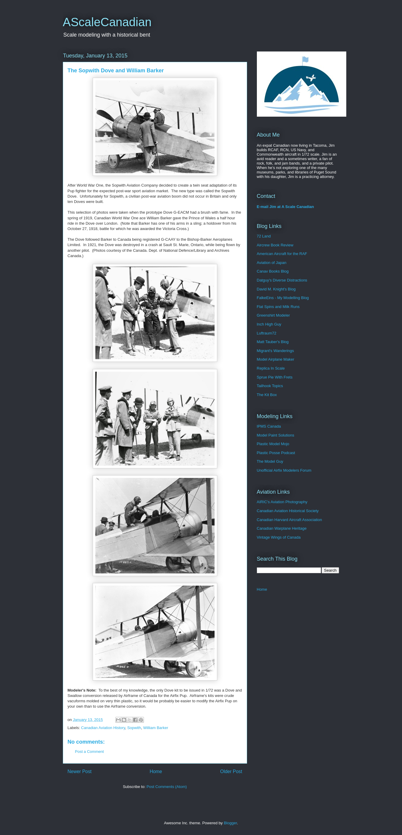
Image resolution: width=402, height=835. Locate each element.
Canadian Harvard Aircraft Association (289, 519)
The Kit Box (267, 395)
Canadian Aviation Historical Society (288, 511)
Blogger (230, 823)
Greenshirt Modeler (273, 315)
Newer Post (80, 771)
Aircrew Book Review (275, 245)
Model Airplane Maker (275, 359)
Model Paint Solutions (275, 435)
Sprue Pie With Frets (275, 377)
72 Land (264, 236)
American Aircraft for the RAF (282, 253)
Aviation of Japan (272, 262)
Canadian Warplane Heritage (282, 528)
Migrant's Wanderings (275, 350)
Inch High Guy (269, 324)
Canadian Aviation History (103, 727)
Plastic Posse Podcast (276, 453)
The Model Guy (270, 461)
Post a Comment (89, 751)
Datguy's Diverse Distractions (282, 280)
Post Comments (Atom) (167, 786)
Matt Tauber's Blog (273, 342)
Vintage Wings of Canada (279, 537)
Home (156, 771)
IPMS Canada (269, 426)
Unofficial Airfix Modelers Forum (284, 470)
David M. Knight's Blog (276, 289)
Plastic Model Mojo (273, 444)
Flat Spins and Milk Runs (278, 306)
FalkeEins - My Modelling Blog (283, 297)
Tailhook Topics (270, 386)
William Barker (155, 727)
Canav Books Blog (273, 271)
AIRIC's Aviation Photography (282, 502)
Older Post (231, 771)
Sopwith (134, 727)
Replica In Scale (271, 368)
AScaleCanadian (107, 22)
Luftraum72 (267, 333)
